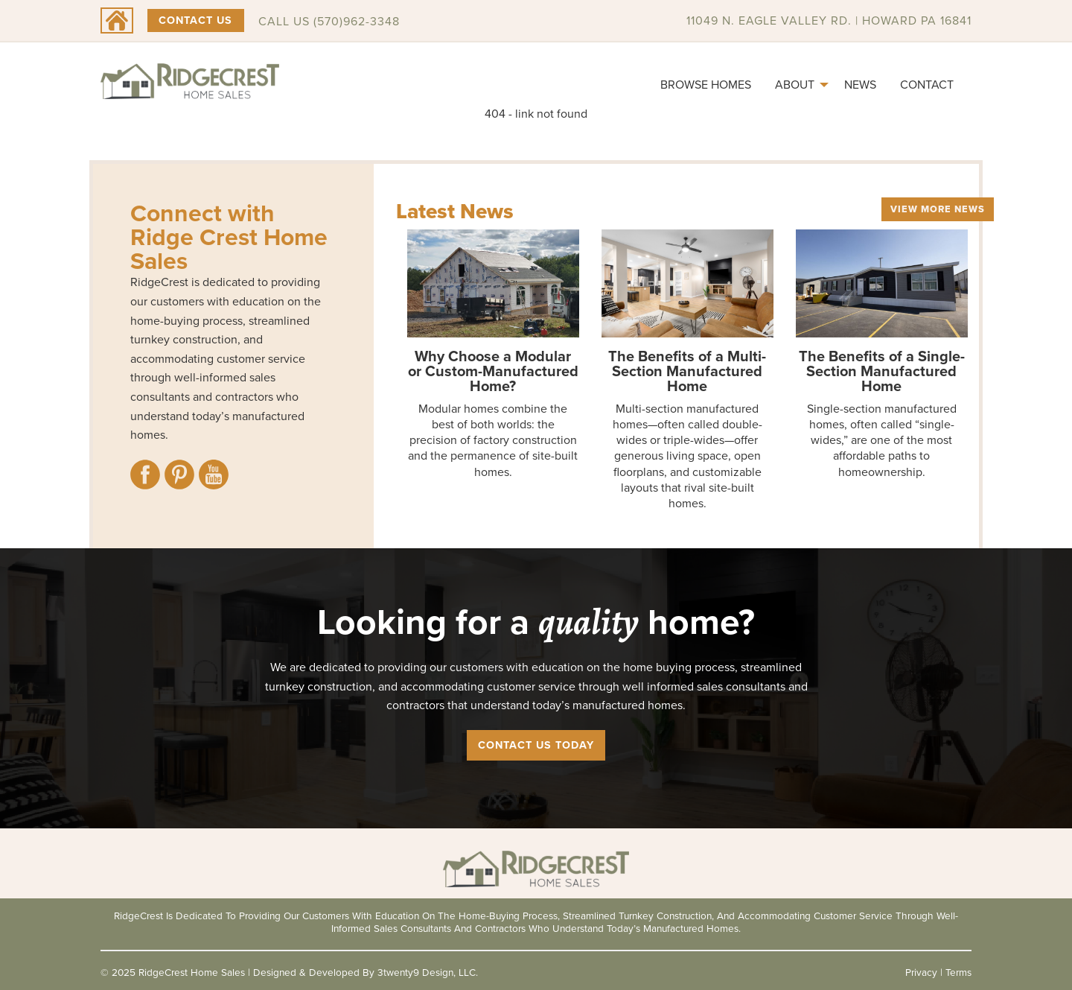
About (794, 84)
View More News (937, 209)
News (860, 84)
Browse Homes (705, 84)
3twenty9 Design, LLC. (427, 972)
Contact (927, 84)
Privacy (921, 972)
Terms (958, 972)
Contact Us (195, 20)
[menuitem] (705, 85)
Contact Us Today (536, 745)
